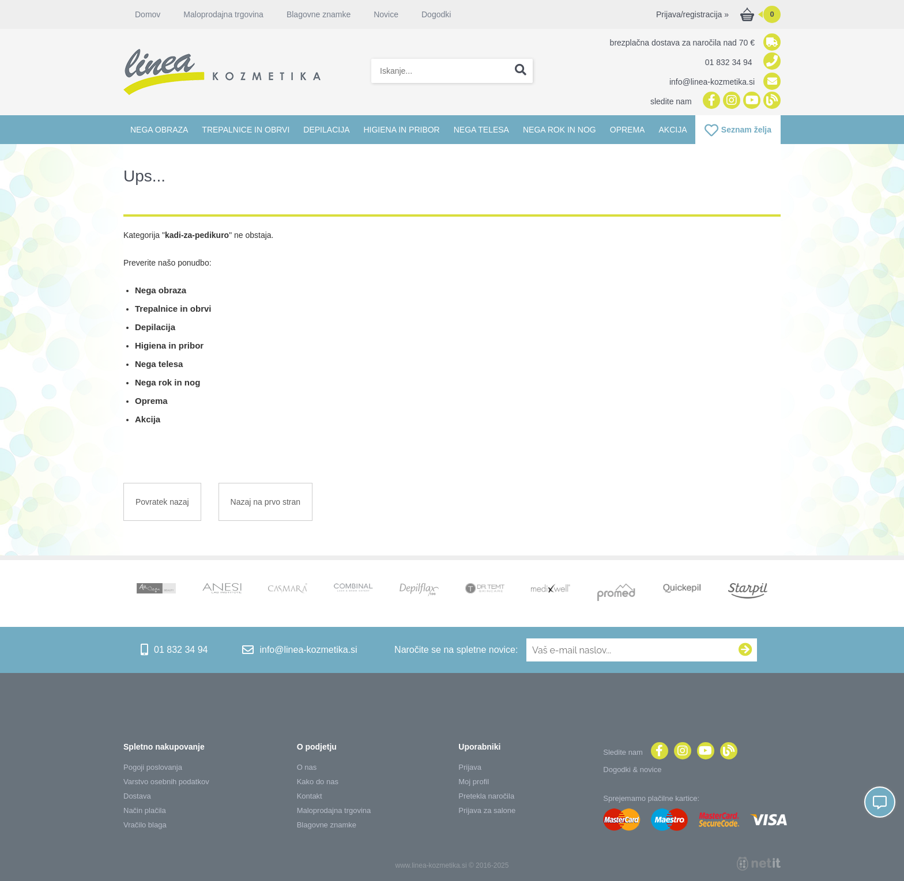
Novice (386, 14)
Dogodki (436, 14)
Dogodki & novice (632, 769)
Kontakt (309, 796)
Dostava (137, 796)
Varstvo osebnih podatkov (166, 781)
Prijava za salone (486, 810)
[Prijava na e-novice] (745, 649)
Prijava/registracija (692, 14)
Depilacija (326, 129)
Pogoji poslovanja (152, 767)
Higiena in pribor (401, 129)
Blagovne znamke (319, 14)
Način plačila (144, 810)
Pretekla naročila (486, 796)
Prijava (469, 767)
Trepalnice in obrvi (245, 129)
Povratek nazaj (162, 501)
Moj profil (473, 781)
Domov (147, 14)
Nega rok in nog (559, 129)
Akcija (672, 129)
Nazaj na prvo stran (265, 501)
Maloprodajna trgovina (223, 14)
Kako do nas (317, 781)
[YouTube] (750, 101)
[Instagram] (730, 101)
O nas (307, 767)
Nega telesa (481, 129)
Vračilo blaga (145, 824)
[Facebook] (710, 101)
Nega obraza (159, 129)
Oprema (627, 129)
